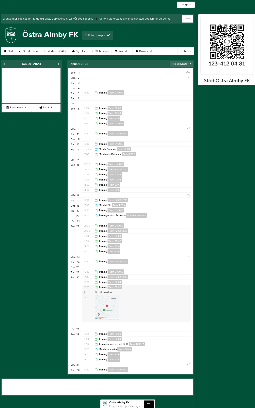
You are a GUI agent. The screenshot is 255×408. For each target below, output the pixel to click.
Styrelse (79, 51)
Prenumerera (16, 107)
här (96, 19)
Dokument (144, 51)
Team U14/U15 (115, 92)
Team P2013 (114, 108)
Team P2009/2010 (117, 133)
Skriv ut (46, 107)
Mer (185, 51)
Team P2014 (114, 113)
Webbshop (100, 51)
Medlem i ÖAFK (55, 51)
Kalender (122, 51)
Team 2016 (114, 118)
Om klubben (28, 51)
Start (8, 51)
